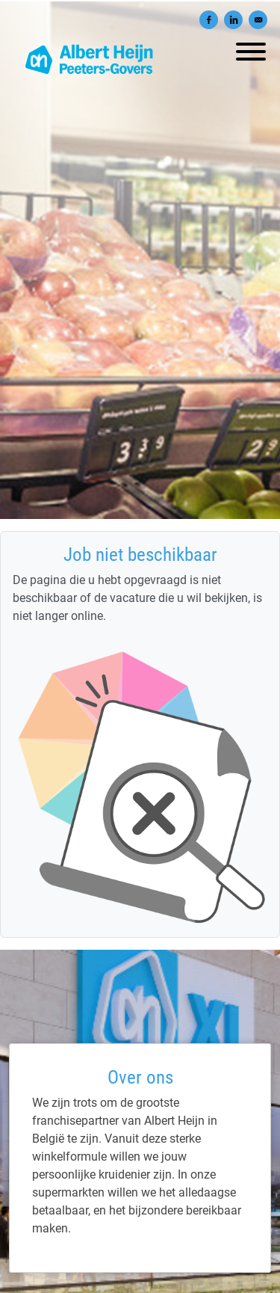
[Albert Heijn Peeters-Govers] (140, 1225)
